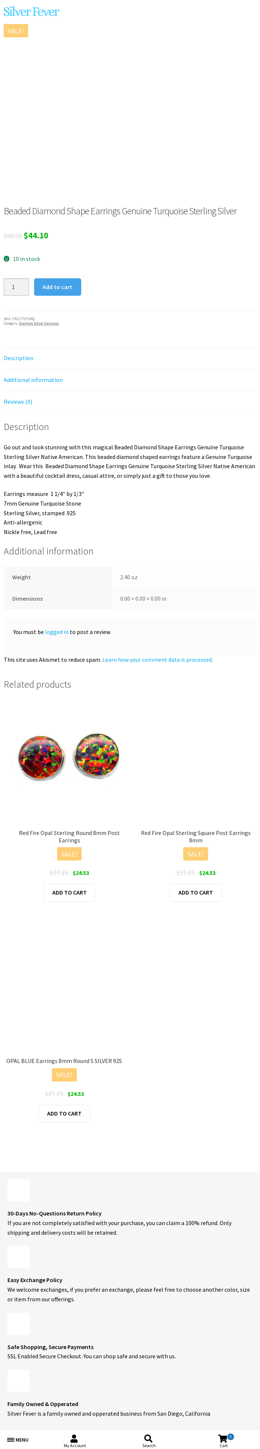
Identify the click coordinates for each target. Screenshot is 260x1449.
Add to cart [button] (69, 892)
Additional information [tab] (33, 379)
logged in (57, 631)
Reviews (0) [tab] (18, 401)
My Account (75, 1445)
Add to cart (57, 287)
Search (149, 1445)
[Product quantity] (16, 287)
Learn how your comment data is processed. (157, 659)
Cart (227, 1440)
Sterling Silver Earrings (39, 323)
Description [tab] (18, 358)
